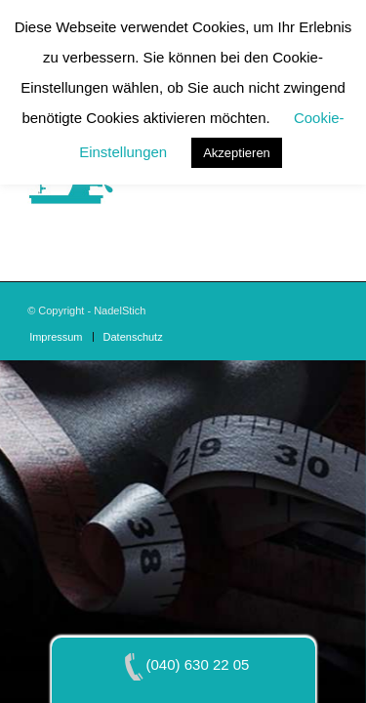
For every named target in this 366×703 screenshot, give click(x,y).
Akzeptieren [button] (236, 152)
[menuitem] (56, 337)
